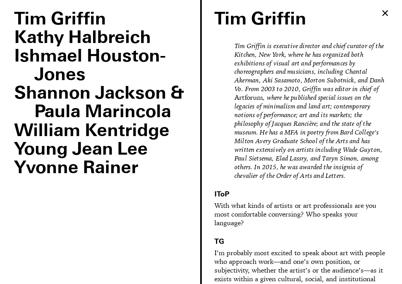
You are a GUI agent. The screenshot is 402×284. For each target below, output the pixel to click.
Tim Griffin (60, 19)
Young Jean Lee (81, 149)
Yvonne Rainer (76, 168)
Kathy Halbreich (82, 38)
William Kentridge (91, 131)
